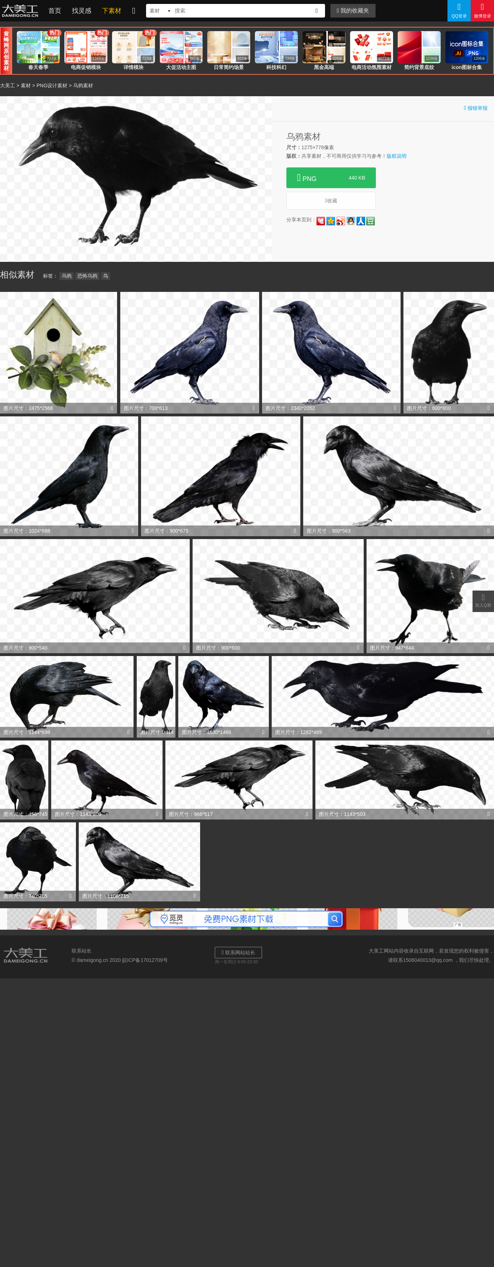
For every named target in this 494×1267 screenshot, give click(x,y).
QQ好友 (351, 221)
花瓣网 (320, 221)
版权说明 (397, 156)
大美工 (21, 10)
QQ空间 (330, 221)
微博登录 (482, 10)
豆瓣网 (370, 221)
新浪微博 (340, 221)
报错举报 (476, 108)
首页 (54, 10)
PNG (331, 178)
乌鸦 (67, 276)
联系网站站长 (238, 952)
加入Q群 (483, 600)
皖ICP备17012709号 (145, 960)
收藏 (331, 200)
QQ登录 (459, 10)
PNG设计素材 (52, 85)
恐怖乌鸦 (87, 276)
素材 (26, 85)
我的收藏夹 (353, 11)
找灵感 (81, 10)
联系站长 (82, 951)
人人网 (361, 221)
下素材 (111, 10)
